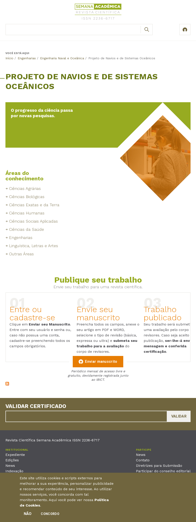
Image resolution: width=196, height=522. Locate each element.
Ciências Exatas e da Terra (34, 204)
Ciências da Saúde (26, 229)
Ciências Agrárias (25, 188)
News (10, 465)
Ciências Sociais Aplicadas (33, 221)
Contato (143, 460)
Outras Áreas (21, 253)
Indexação (14, 471)
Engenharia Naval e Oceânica (62, 58)
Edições (12, 460)
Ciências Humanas (26, 213)
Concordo (50, 516)
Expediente (15, 454)
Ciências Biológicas (26, 196)
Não (28, 516)
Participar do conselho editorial (163, 471)
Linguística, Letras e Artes (33, 245)
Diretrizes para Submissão (159, 465)
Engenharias (27, 58)
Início (9, 58)
